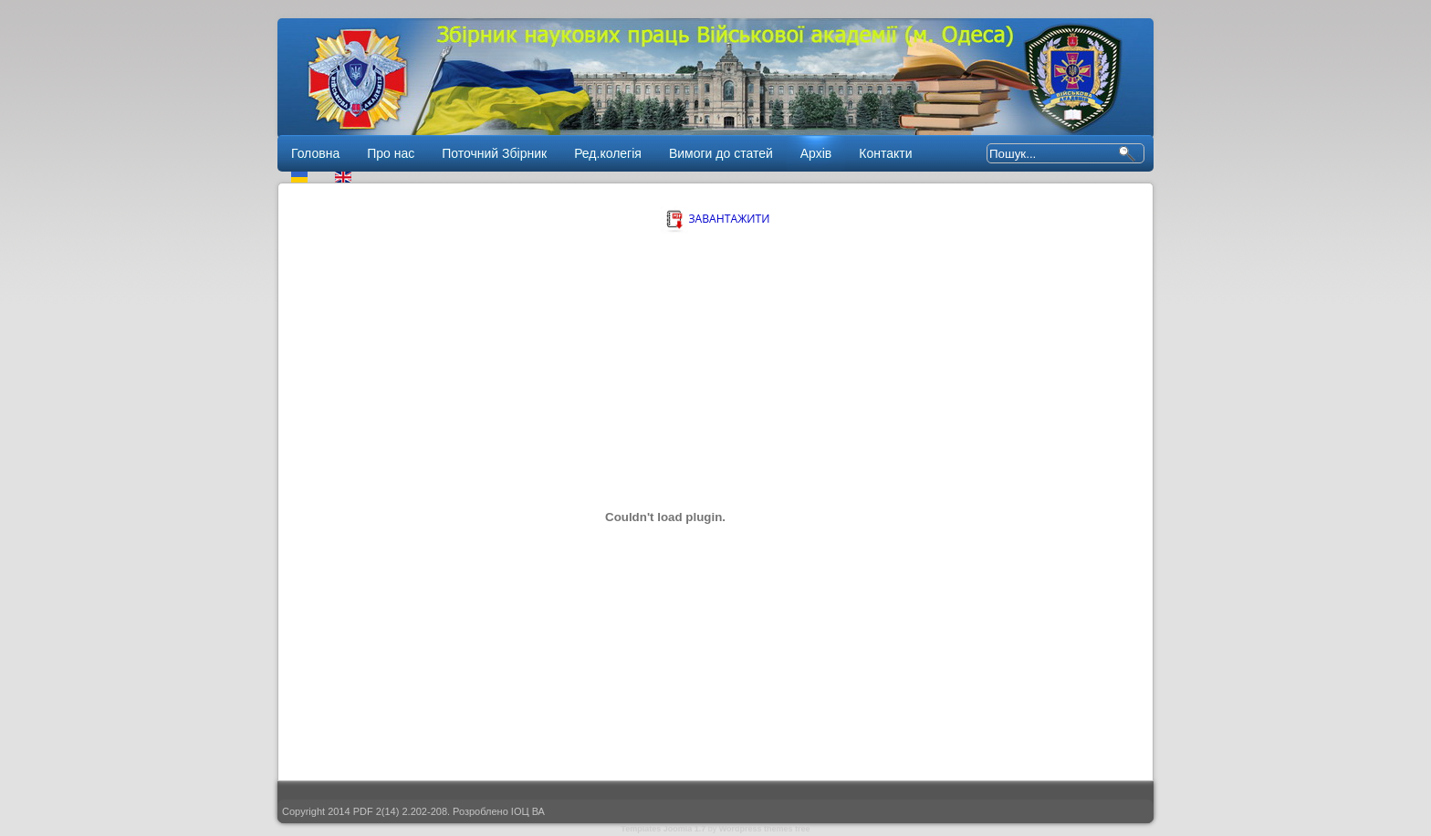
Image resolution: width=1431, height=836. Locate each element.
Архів (816, 153)
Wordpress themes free (764, 828)
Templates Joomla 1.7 (663, 828)
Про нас (390, 153)
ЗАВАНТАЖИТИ (715, 218)
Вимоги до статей (721, 153)
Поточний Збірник (494, 153)
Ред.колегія (608, 153)
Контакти (885, 153)
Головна (315, 153)
